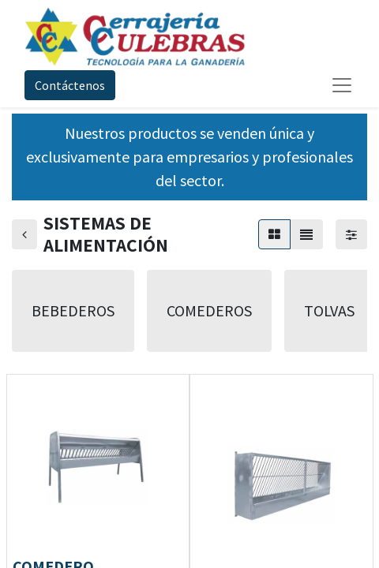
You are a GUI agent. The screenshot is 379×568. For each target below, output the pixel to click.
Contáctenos (70, 85)
